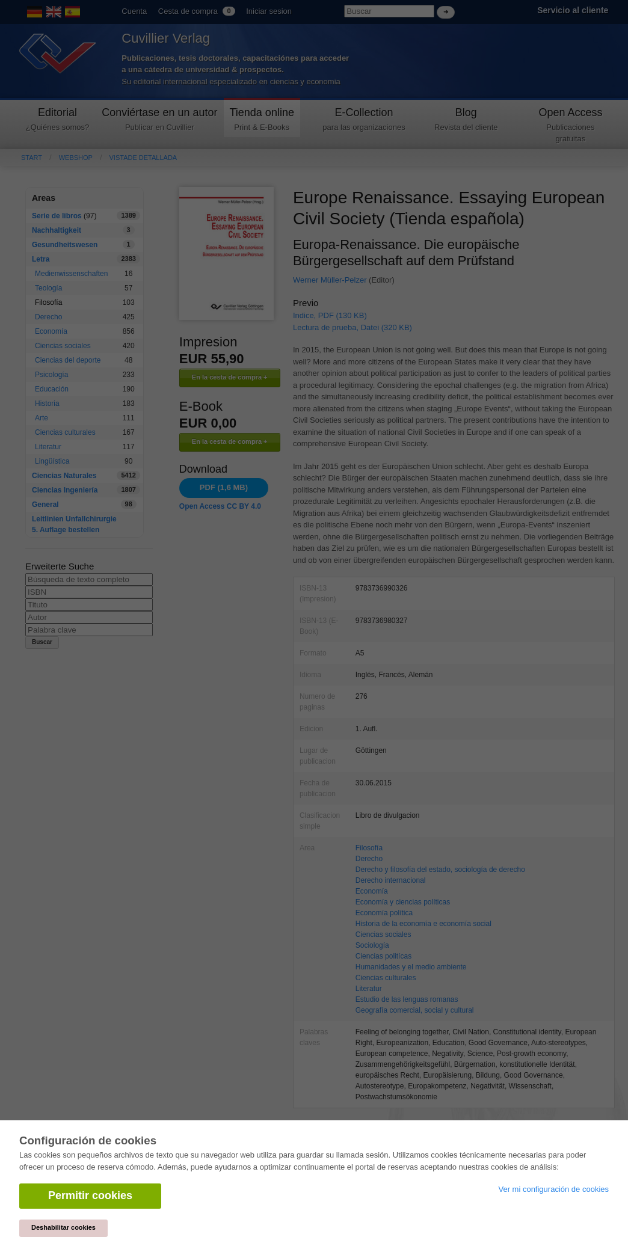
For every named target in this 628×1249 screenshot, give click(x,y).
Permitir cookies (90, 1195)
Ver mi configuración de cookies (553, 1189)
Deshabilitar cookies (63, 1227)
